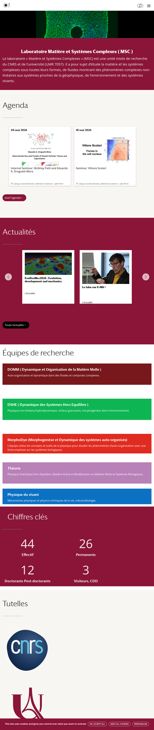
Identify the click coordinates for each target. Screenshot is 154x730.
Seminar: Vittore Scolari (104, 152)
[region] (77, 277)
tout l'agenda (13, 197)
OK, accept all (97, 724)
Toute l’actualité (14, 325)
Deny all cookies (120, 724)
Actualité (30, 293)
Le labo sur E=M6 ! (94, 287)
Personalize (140, 724)
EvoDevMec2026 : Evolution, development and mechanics (43, 280)
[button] (8, 276)
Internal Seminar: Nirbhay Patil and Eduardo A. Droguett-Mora (39, 153)
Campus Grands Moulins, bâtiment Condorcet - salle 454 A (38, 183)
